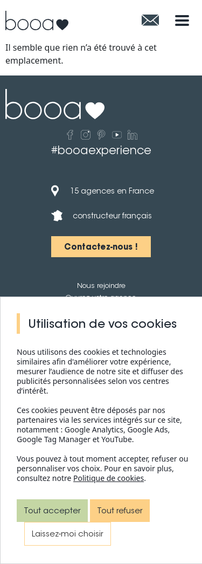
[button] (101, 246)
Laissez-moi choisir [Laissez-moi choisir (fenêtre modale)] (67, 533)
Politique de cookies (108, 478)
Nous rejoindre (101, 285)
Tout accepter (52, 510)
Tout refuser (120, 510)
